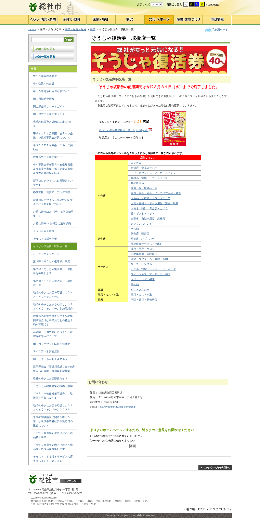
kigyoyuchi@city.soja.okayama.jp (117, 406)
